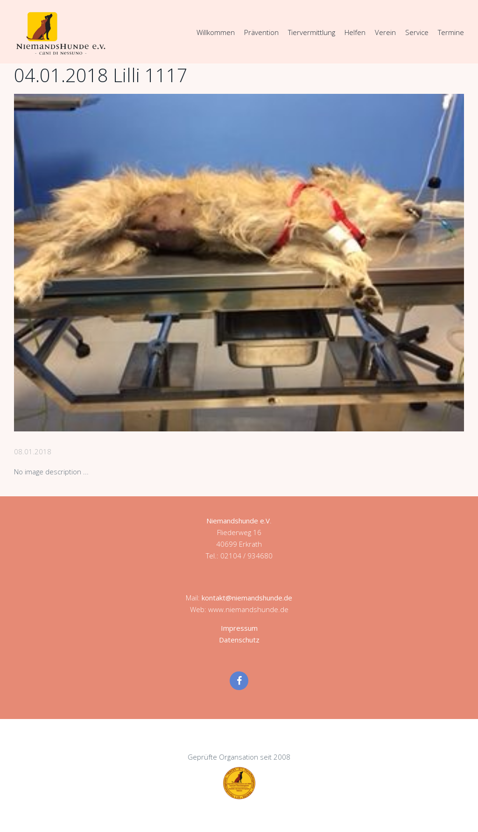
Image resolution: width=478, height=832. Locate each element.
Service (417, 32)
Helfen (355, 32)
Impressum (239, 628)
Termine (451, 32)
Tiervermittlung (311, 32)
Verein (385, 32)
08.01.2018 (32, 451)
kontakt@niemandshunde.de (247, 597)
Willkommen (216, 32)
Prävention (261, 32)
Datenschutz (239, 639)
